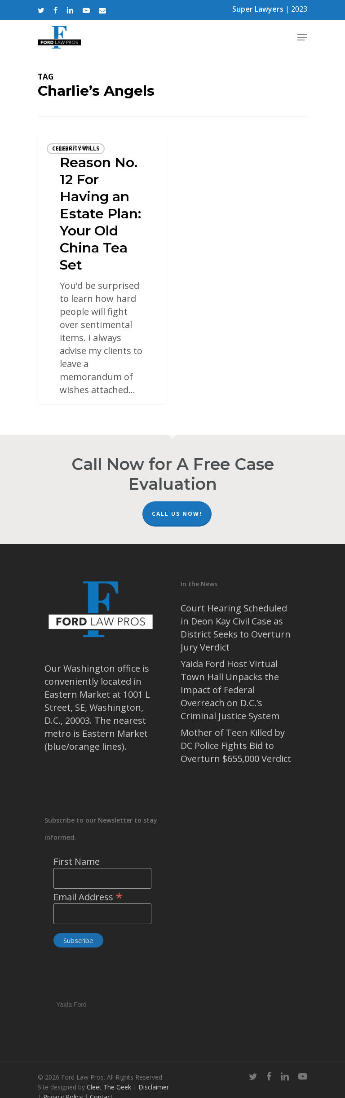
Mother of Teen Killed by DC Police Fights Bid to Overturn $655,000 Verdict (236, 745)
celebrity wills (75, 148)
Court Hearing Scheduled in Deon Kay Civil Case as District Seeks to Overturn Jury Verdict (236, 627)
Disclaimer (153, 1087)
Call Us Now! (177, 514)
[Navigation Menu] (302, 37)
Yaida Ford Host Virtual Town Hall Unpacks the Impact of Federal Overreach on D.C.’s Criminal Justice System (230, 690)
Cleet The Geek (109, 1087)
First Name (76, 861)
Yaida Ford (71, 1003)
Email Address (88, 897)
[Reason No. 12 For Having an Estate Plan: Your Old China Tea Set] (102, 269)
